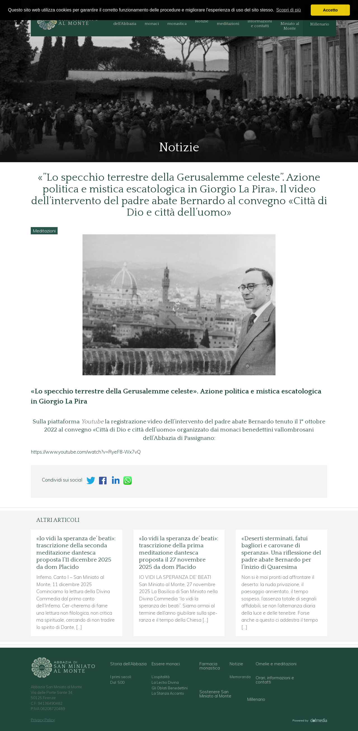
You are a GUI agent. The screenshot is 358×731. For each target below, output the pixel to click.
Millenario (319, 24)
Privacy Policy (43, 720)
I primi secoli (120, 677)
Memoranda (240, 677)
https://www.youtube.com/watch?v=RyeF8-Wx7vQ (86, 452)
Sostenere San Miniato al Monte (289, 21)
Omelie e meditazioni (228, 21)
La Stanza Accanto (168, 693)
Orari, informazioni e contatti (260, 21)
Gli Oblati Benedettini (170, 688)
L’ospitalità (160, 677)
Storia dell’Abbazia (124, 21)
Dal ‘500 (117, 682)
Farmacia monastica (177, 21)
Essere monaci (152, 21)
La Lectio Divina (165, 682)
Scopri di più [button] (288, 10)
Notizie (201, 21)
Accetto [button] (330, 10)
